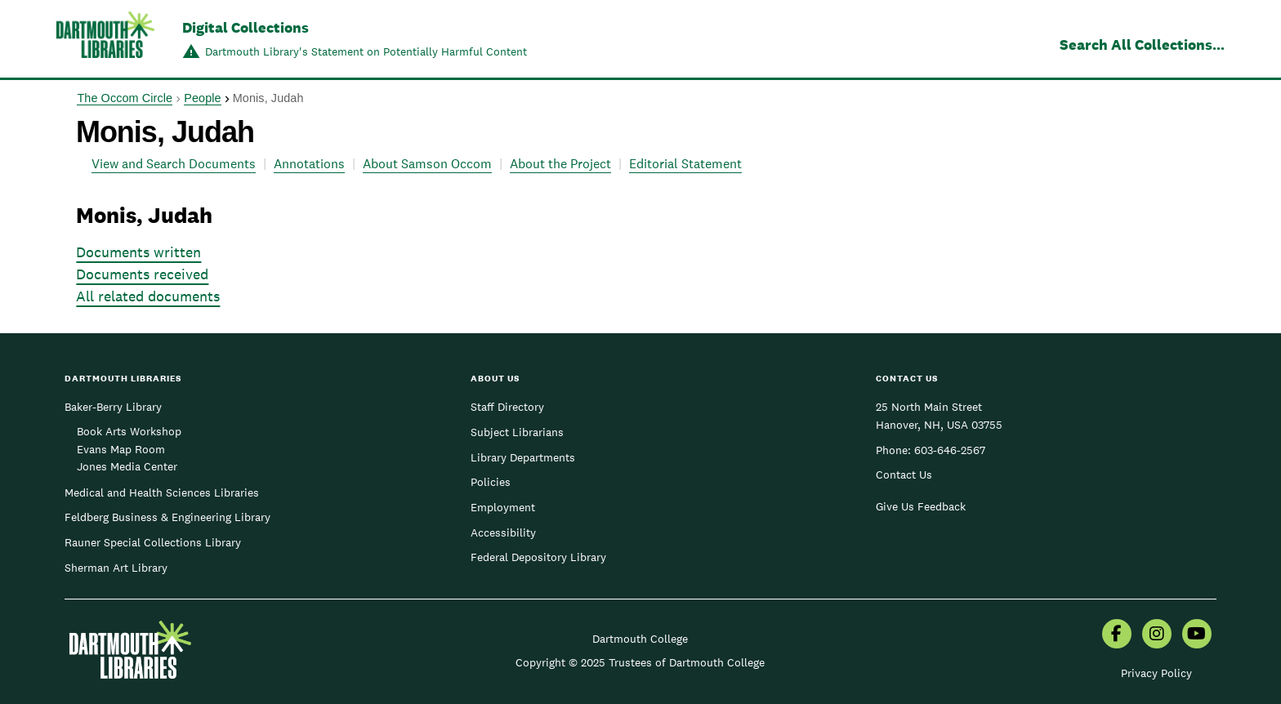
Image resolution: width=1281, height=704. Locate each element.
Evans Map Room (121, 449)
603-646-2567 (949, 450)
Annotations (309, 163)
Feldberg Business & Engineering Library (167, 517)
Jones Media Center (127, 466)
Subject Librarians (517, 432)
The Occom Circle (124, 98)
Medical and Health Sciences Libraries (162, 492)
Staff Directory (507, 406)
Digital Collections (245, 27)
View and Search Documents (174, 163)
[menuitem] (1116, 635)
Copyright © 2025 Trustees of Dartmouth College (640, 662)
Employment (503, 507)
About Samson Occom (427, 163)
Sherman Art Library (116, 567)
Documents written (138, 252)
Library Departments (523, 457)
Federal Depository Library (538, 557)
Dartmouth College (640, 638)
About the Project (560, 163)
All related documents (148, 296)
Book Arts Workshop (129, 431)
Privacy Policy (1156, 673)
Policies (491, 482)
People (202, 98)
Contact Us (904, 474)
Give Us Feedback (921, 506)
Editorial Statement (685, 163)
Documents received (142, 274)
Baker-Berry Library (113, 406)
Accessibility (503, 532)
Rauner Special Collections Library (153, 542)
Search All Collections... (1142, 44)
